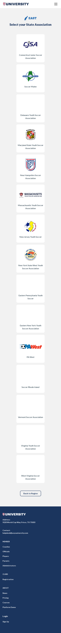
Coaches (6, 547)
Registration (8, 579)
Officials (6, 551)
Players (6, 556)
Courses (6, 602)
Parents (6, 561)
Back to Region (30, 493)
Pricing (5, 598)
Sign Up (6, 622)
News (5, 593)
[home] (16, 4)
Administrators (9, 565)
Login (5, 616)
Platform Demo (9, 607)
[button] (55, 4)
